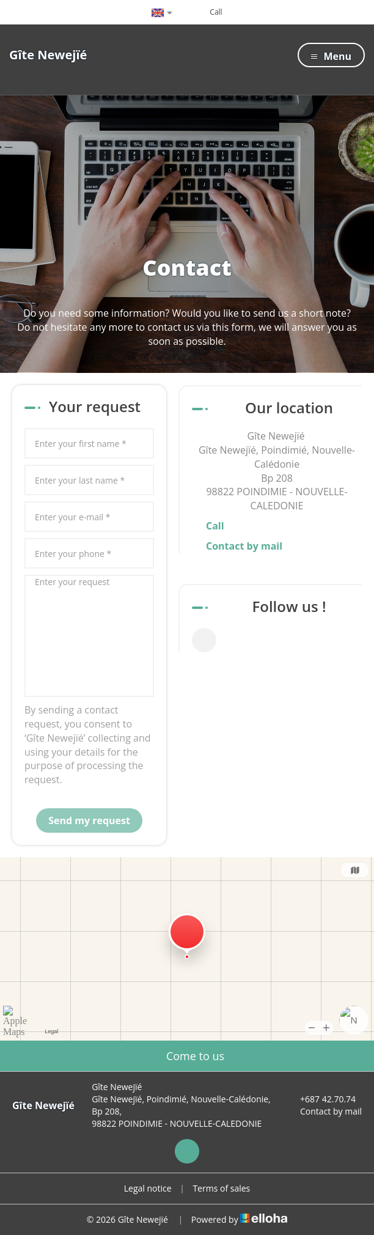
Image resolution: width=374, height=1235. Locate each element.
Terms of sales (221, 1188)
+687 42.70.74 (321, 1099)
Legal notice (148, 1188)
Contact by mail (244, 546)
